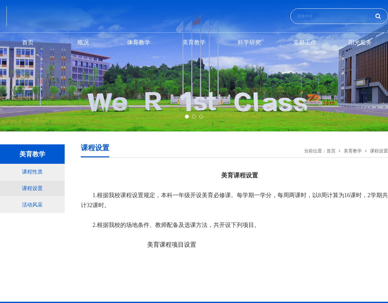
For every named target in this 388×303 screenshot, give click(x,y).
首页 (28, 42)
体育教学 (138, 42)
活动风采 (32, 205)
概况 (83, 42)
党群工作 (305, 42)
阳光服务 (360, 42)
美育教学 (194, 42)
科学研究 (249, 42)
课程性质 (32, 171)
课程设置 (32, 188)
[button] (187, 116)
